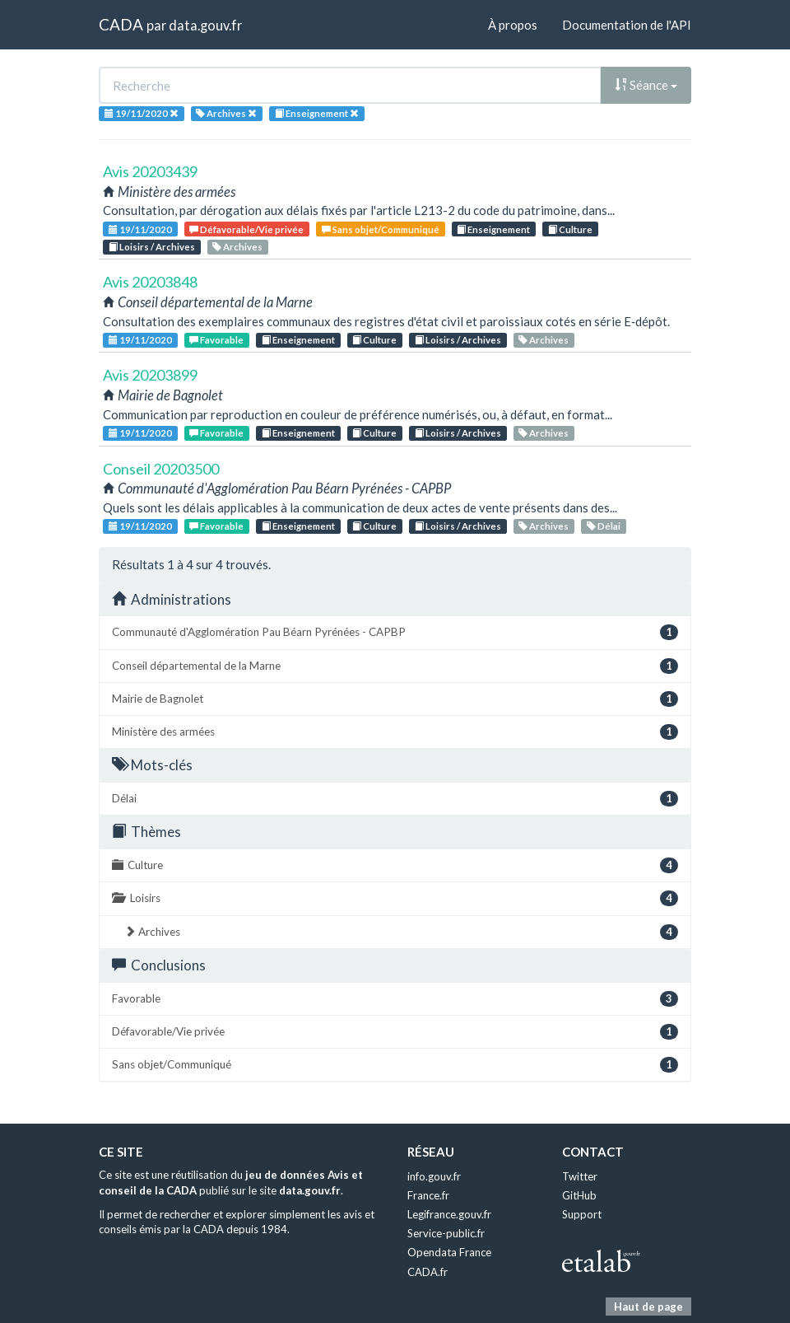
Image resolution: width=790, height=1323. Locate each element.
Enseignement (493, 229)
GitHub (579, 1195)
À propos (512, 24)
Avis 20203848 (150, 282)
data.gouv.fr (205, 25)
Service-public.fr (446, 1233)
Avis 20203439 (150, 171)
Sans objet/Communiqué (380, 229)
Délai (603, 526)
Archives (237, 246)
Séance (646, 84)
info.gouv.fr (434, 1176)
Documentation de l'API (626, 24)
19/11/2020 (140, 229)
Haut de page (648, 1306)
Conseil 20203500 (161, 469)
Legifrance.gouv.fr (449, 1214)
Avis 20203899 (150, 375)
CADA (121, 24)
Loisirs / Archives (152, 246)
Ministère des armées (395, 732)
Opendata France (449, 1252)
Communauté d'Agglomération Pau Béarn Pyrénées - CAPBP (395, 632)
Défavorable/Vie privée (246, 229)
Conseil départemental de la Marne (395, 666)
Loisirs (395, 898)
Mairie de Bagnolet (395, 699)
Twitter (579, 1176)
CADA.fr (427, 1272)
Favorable (216, 339)
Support (582, 1214)
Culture (570, 229)
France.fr (428, 1195)
